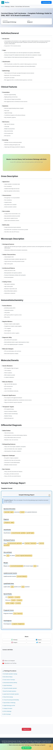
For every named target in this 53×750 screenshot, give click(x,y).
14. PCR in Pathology (6, 715)
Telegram (38, 643)
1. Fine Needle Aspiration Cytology (9, 677)
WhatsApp (14, 643)
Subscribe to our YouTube (9, 667)
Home (2, 6)
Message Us (26, 747)
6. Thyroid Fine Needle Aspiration (9, 692)
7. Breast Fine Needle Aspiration (9, 694)
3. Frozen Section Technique (8, 683)
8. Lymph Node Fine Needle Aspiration (10, 697)
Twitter (38, 646)
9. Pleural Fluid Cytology (7, 700)
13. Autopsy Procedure (7, 712)
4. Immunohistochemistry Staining (9, 686)
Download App (46, 2)
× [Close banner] (50, 746)
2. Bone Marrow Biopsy (7, 680)
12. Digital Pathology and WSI (8, 709)
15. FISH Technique (6, 717)
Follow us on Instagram (8, 664)
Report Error (26, 733)
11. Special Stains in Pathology (8, 706)
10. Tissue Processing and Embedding (10, 703)
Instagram (14, 646)
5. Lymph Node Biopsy (7, 689)
